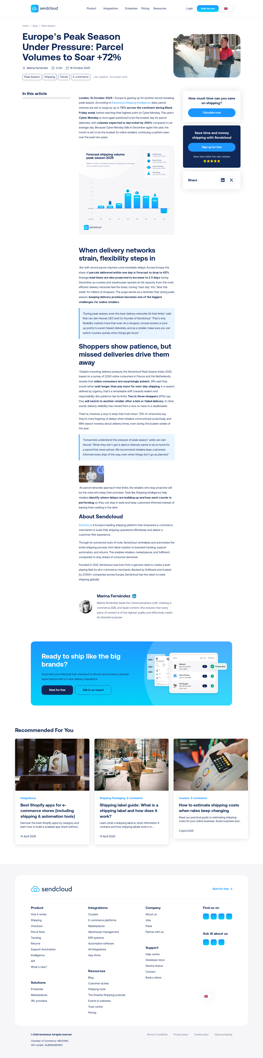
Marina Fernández (113, 596)
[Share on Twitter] (231, 180)
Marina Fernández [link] (37, 68)
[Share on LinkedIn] (223, 180)
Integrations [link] (28, 798)
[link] (28, 798)
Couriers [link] (184, 798)
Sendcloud (85, 525)
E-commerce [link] (135, 798)
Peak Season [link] (48, 25)
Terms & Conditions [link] (157, 1034)
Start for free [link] (221, 888)
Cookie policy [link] (201, 1034)
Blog (35, 25)
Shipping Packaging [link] (112, 798)
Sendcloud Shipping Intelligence (131, 102)
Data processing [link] (223, 1034)
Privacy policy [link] (181, 1034)
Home (25, 25)
